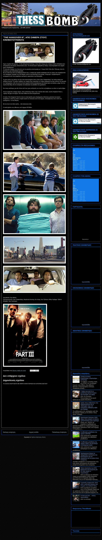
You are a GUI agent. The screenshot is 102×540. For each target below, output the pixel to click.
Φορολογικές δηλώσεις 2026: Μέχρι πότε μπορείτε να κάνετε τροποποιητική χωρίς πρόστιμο (90, 419)
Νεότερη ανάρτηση (9, 432)
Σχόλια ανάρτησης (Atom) (38, 437)
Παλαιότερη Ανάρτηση (59, 432)
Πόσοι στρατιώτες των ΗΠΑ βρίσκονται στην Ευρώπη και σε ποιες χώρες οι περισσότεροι (89, 470)
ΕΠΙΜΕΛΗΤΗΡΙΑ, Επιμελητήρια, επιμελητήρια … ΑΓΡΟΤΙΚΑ (90, 378)
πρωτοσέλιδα (86, 282)
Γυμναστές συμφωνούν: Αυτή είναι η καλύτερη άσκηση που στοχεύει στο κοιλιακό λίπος (89, 484)
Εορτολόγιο (85, 239)
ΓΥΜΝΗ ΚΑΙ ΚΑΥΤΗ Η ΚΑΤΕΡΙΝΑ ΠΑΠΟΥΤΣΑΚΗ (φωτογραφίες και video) (88, 393)
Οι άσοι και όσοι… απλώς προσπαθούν (88, 496)
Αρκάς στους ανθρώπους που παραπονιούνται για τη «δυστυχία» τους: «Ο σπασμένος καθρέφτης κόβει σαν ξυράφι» (89, 406)
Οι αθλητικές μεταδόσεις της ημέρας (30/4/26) (89, 432)
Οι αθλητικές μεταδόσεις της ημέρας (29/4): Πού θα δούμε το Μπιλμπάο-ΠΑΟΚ (89, 443)
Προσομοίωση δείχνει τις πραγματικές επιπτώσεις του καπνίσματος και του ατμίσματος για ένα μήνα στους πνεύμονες (90, 457)
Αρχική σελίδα (33, 432)
